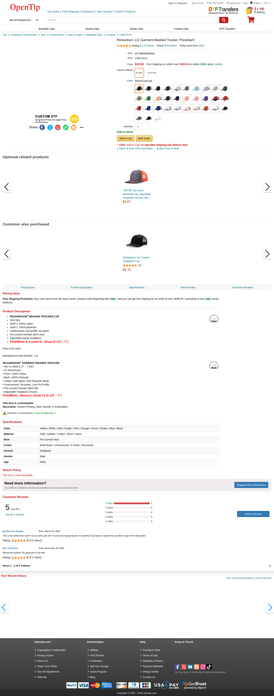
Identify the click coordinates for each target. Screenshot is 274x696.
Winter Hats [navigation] (136, 28)
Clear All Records (263, 578)
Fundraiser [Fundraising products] (96, 660)
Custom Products (125, 11)
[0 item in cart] (251, 21)
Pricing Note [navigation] (28, 287)
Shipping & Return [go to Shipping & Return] (153, 660)
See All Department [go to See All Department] (48, 671)
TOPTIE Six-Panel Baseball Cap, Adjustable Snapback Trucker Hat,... (137, 194)
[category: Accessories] (57, 34)
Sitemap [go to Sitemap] (42, 677)
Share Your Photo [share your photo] (47, 666)
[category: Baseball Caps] (94, 34)
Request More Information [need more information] (251, 485)
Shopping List (233, 3)
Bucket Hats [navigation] (92, 28)
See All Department (20, 20)
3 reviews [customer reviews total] (148, 45)
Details (218, 64)
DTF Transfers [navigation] (227, 28)
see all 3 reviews (14, 514)
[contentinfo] (25, 7)
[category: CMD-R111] (125, 34)
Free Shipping (70, 11)
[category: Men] (43, 34)
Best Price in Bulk (168, 148)
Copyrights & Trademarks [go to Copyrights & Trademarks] (51, 650)
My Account (198, 3)
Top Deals (53, 11)
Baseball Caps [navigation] (47, 28)
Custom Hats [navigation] (181, 28)
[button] (260, 3)
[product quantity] (142, 126)
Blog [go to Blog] (92, 677)
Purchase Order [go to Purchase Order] (152, 650)
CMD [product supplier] (201, 45)
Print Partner (97, 655)
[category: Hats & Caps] (75, 34)
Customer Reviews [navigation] (242, 287)
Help (245, 3)
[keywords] (132, 20)
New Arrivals (104, 11)
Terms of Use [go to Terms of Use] (150, 655)
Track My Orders (215, 3)
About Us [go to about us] (42, 660)
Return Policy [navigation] (188, 287)
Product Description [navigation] (82, 287)
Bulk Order (144, 138)
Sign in (172, 3)
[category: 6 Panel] (111, 34)
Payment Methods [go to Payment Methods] (153, 666)
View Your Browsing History (239, 578)
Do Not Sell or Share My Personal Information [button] (200, 672)
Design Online (151, 671)
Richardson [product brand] (170, 45)
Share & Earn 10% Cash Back (135, 148)
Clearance (88, 11)
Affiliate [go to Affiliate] (94, 650)
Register (183, 3)
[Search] (223, 20)
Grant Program (98, 671)
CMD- (113, 298)
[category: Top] (5, 34)
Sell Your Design (99, 666)
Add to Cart (125, 138)
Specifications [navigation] (136, 287)
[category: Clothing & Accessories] (24, 34)
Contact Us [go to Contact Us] (149, 677)
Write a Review (253, 514)
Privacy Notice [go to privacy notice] (45, 655)
